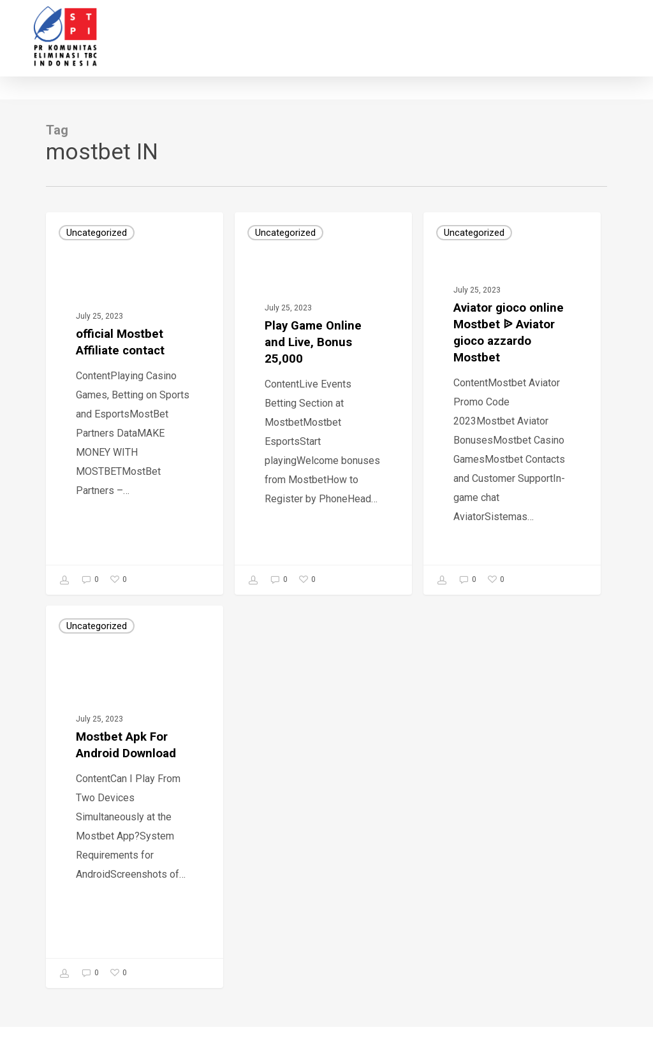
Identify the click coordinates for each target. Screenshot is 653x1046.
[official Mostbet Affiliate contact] (134, 403)
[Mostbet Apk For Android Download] (134, 797)
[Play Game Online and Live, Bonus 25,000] (323, 403)
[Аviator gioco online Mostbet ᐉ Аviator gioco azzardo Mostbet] (512, 403)
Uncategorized (96, 232)
